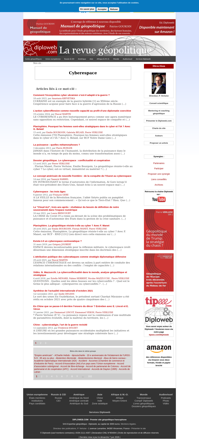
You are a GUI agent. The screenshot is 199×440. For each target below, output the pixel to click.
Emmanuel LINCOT (64, 312)
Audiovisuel (127, 59)
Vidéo (166, 403)
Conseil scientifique (158, 103)
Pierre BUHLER (64, 148)
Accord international (80, 369)
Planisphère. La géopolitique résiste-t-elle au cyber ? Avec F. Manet (71, 225)
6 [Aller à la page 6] (62, 376)
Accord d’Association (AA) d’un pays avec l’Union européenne (85, 363)
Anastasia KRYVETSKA (63, 98)
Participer (158, 168)
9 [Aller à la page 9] (77, 376)
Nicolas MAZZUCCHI (99, 278)
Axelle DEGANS (66, 294)
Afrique (119, 398)
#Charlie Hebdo (62, 355)
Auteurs (159, 136)
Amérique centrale (79, 400)
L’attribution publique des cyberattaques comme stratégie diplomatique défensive (79, 256)
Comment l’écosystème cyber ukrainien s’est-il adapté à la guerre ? (71, 95)
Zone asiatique (100, 403)
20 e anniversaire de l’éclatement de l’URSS (108, 355)
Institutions (37, 400)
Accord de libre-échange (72, 366)
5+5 (36, 358)
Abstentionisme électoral (90, 358)
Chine (100, 398)
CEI (58, 400)
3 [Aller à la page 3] (45, 342)
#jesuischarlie (78, 355)
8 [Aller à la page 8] (72, 376)
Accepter (102, 9)
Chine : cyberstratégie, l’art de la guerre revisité (60, 324)
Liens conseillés (159, 179)
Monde (116, 59)
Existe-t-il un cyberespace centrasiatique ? (57, 241)
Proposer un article (159, 143)
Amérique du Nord (79, 398)
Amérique (82, 59)
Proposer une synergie (159, 174)
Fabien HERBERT (78, 278)
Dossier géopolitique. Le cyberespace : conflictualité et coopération (71, 160)
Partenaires (158, 163)
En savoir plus (87, 9)
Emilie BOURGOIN (55, 132)
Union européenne (53, 59)
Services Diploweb (143, 59)
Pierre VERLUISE (94, 132)
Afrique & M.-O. (103, 59)
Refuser (114, 9)
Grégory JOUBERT (62, 244)
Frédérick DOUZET (68, 328)
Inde (99, 400)
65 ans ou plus (47, 358)
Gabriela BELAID (75, 132)
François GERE (61, 195)
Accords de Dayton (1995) (104, 369)
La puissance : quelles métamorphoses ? (56, 144)
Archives (159, 185)
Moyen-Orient (119, 400)
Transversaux (144, 398)
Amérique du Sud (79, 403)
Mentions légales (128, 424)
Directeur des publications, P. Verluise (70, 428)
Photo (166, 400)
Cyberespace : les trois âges (49, 191)
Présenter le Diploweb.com (159, 121)
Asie (91, 59)
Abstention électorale (66, 358)
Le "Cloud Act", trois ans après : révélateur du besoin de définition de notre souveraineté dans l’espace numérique (76, 208)
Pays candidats (37, 403)
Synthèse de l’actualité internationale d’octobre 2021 (63, 290)
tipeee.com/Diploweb (159, 335)
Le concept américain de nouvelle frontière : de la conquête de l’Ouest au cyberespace (82, 176)
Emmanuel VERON (84, 312)
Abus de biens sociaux (115, 358)
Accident (83, 360)
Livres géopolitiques (143, 403)
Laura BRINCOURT (61, 213)
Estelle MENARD (59, 278)
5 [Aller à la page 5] (57, 376)
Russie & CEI (69, 59)
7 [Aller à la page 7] (67, 376)
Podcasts (166, 398)
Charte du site (158, 128)
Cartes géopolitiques (33, 59)
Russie (58, 398)
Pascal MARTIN (63, 114)
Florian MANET (80, 229)
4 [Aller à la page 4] (52, 376)
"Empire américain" (43, 355)
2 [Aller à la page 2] (40, 342)
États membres (37, 398)
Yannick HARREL (60, 179)
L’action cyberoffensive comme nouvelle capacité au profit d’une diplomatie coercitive (82, 110)
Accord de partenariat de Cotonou (102, 366)
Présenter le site (138, 428)
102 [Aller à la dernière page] (90, 376)
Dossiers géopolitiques (144, 406)
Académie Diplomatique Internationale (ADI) (55, 360)
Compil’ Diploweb (143, 400)
